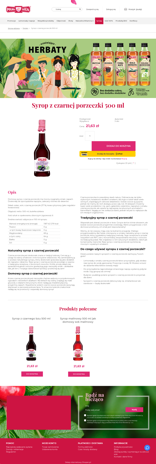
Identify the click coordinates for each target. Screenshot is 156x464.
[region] (78, 70)
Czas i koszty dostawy (87, 449)
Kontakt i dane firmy (123, 457)
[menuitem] (11, 21)
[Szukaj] (80, 9)
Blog (116, 449)
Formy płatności (85, 447)
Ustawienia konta (49, 449)
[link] (78, 68)
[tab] (154, 43)
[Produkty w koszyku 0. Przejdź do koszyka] (133, 9)
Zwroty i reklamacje (15, 449)
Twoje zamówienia (50, 447)
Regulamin (11, 452)
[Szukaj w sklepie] (67, 9)
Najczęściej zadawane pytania (19, 447)
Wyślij (134, 409)
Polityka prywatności (123, 447)
